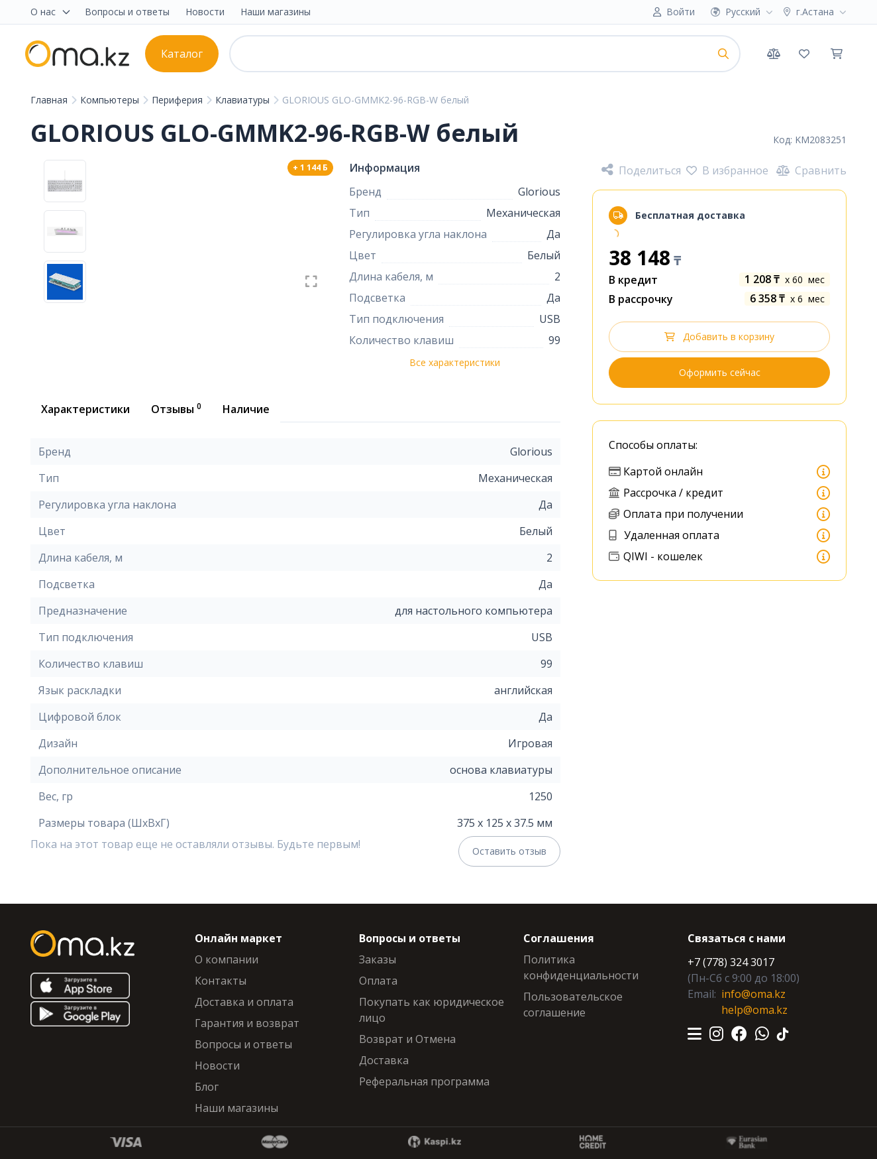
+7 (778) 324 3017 (731, 962)
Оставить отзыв (509, 851)
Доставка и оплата (244, 1002)
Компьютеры (111, 99)
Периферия (178, 99)
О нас (51, 11)
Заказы (377, 959)
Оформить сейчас (719, 372)
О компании (226, 959)
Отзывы (176, 408)
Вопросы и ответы (127, 11)
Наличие (246, 409)
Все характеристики (454, 362)
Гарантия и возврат (247, 1023)
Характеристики (85, 409)
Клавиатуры (243, 99)
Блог (207, 1086)
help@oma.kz (754, 1010)
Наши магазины (275, 11)
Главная (50, 99)
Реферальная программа (424, 1081)
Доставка (384, 1060)
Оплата (378, 980)
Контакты (220, 980)
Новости (205, 11)
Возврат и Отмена (407, 1039)
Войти (680, 11)
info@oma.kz (753, 994)
